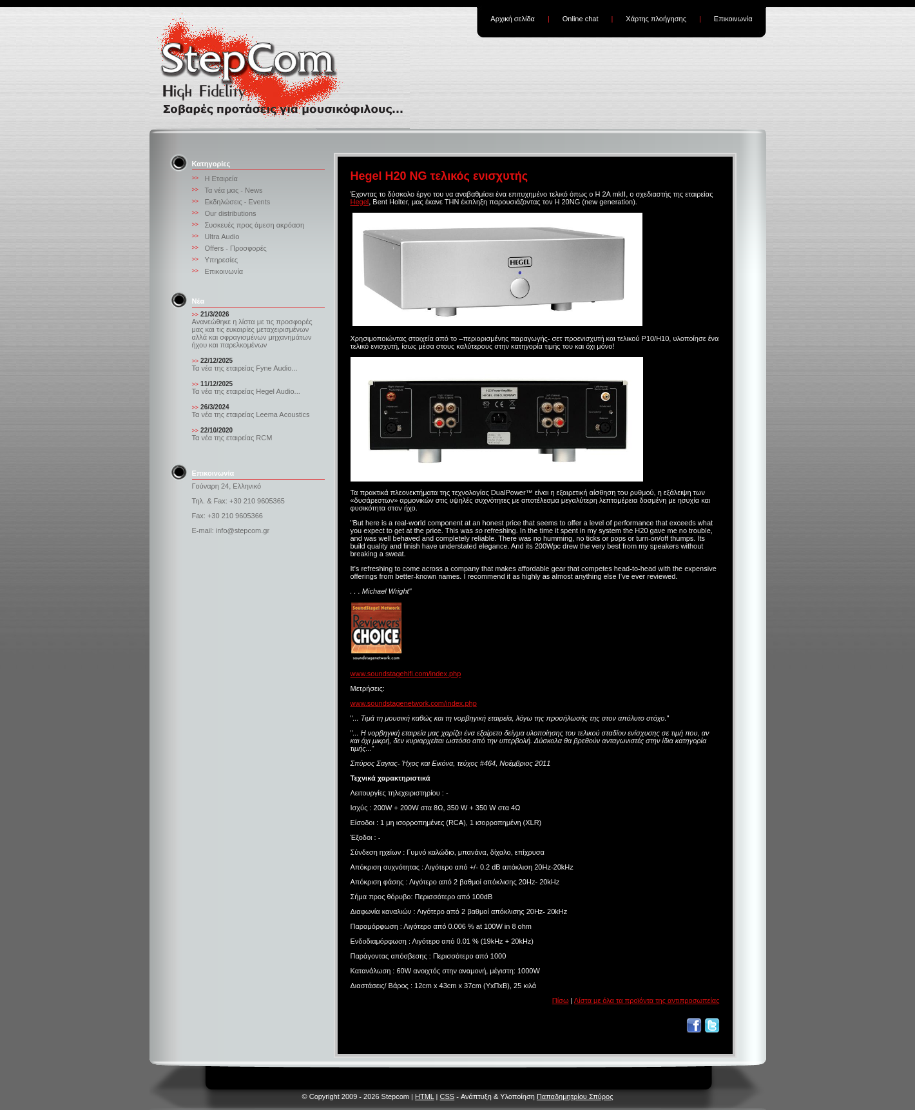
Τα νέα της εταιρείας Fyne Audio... (245, 368)
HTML (424, 1096)
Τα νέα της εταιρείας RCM (232, 438)
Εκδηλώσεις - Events (238, 202)
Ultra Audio (222, 236)
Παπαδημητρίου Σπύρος (575, 1096)
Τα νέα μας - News (234, 190)
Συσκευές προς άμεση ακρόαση (255, 225)
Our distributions (230, 213)
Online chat (581, 19)
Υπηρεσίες (221, 260)
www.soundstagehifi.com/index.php (406, 673)
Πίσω (560, 1000)
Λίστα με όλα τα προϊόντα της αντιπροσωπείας (647, 1000)
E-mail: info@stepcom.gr (231, 530)
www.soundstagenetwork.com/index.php (414, 703)
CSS (447, 1096)
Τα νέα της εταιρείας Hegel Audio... (246, 391)
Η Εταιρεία (221, 178)
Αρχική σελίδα (512, 19)
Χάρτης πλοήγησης (656, 19)
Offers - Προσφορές (236, 248)
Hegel (360, 202)
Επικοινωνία (733, 19)
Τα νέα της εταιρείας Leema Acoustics (251, 414)
